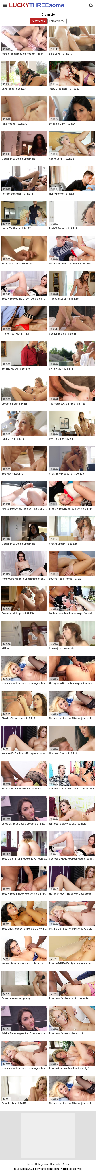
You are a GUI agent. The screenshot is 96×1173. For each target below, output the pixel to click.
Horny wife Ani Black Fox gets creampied (24, 753)
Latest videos (57, 21)
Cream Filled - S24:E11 (15, 403)
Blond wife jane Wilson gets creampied (72, 508)
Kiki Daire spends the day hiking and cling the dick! (24, 508)
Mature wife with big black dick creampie (72, 263)
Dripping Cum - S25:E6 (62, 123)
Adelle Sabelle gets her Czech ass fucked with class (24, 1033)
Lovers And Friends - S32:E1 (66, 578)
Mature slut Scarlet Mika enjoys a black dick (24, 683)
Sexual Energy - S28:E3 (62, 333)
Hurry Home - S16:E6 (61, 193)
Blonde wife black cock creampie (68, 998)
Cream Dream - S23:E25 (63, 543)
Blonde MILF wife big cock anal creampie (72, 963)
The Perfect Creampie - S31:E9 (67, 403)
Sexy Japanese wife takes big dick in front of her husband (24, 928)
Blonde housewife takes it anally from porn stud (72, 1068)
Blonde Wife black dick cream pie (21, 788)
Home (29, 1164)
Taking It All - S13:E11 (14, 438)
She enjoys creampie (61, 648)
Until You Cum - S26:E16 (63, 753)
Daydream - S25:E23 (13, 88)
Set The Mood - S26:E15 (15, 368)
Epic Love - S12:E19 (60, 53)
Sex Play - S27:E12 (12, 473)
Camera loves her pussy (15, 998)
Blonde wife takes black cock (66, 1033)
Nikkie (5, 648)
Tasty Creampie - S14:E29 (64, 88)
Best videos (38, 21)
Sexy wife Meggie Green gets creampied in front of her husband (24, 298)
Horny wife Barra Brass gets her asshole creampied (72, 683)
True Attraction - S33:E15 (64, 298)
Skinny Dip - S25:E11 (61, 368)
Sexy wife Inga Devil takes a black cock (72, 788)
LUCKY (18, 5)
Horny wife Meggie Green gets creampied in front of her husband (24, 578)
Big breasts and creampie (16, 263)
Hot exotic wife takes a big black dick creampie (24, 963)
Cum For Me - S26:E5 (13, 1103)
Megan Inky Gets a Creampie (18, 158)
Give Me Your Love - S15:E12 (18, 718)
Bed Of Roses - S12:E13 (63, 228)
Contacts (55, 1164)
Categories (41, 1164)
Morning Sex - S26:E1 (62, 438)
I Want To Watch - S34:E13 (16, 228)
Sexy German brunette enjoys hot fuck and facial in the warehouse (24, 858)
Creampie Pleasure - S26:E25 (66, 473)
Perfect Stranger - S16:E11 (17, 193)
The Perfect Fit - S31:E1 (15, 333)
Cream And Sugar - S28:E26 (17, 613)
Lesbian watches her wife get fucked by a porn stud (72, 613)
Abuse (66, 1164)
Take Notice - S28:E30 (14, 123)
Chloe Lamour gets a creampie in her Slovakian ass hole (24, 823)
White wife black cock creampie (67, 823)
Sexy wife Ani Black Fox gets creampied (24, 893)
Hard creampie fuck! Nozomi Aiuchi (22, 53)
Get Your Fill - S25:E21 (62, 158)
